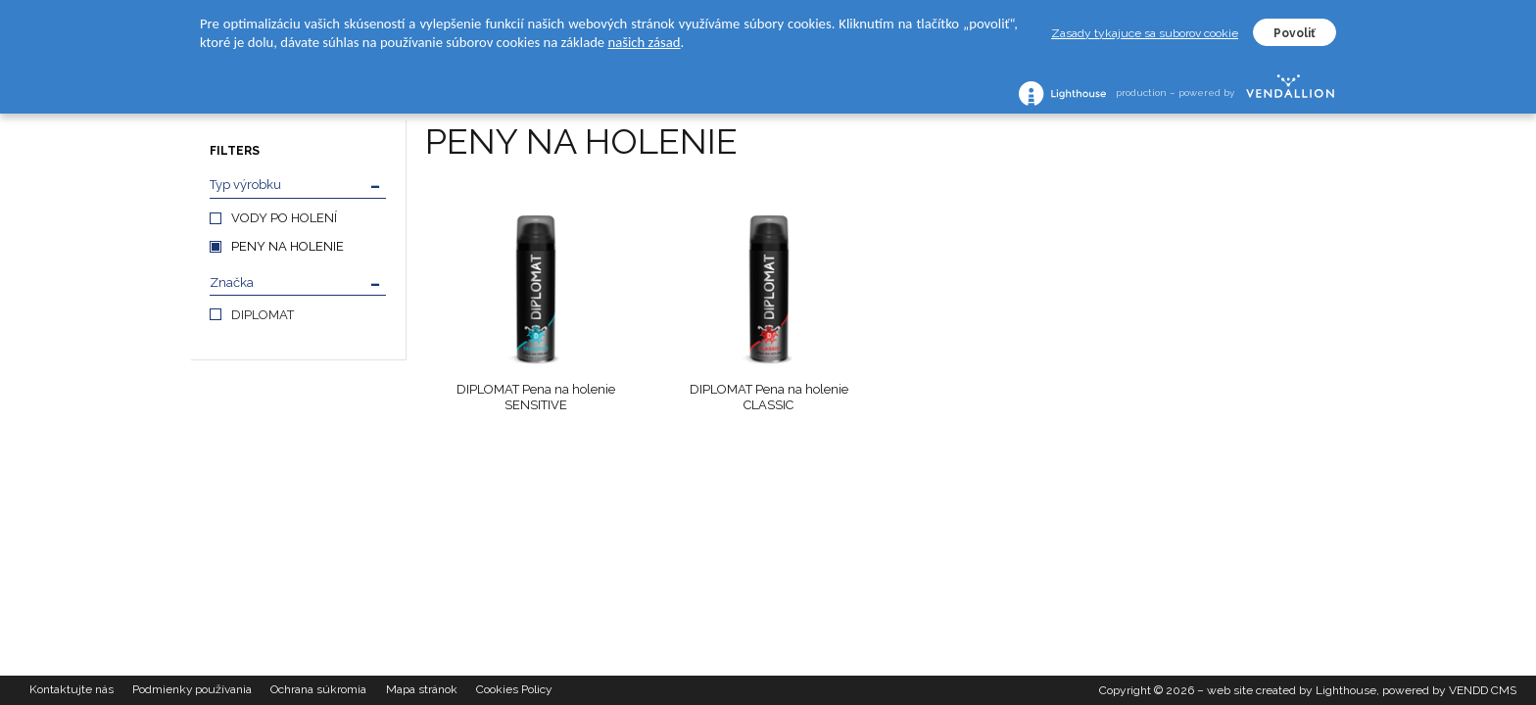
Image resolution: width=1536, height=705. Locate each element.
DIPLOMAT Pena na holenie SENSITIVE (535, 397)
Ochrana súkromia (321, 690)
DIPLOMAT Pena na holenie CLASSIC (769, 397)
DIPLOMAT (262, 314)
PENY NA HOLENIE (287, 246)
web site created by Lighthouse (1291, 690)
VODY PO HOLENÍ (284, 218)
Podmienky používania (193, 690)
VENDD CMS (1482, 690)
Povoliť (1294, 33)
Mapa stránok (424, 690)
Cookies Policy (518, 690)
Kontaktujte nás (71, 690)
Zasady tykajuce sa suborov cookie (1144, 33)
